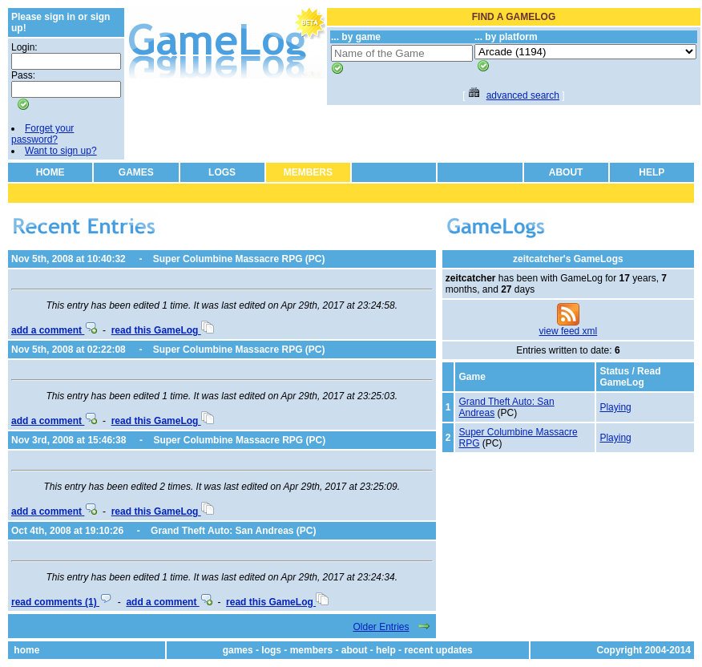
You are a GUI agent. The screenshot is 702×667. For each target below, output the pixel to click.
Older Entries (381, 627)
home (26, 650)
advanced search (522, 95)
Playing (615, 407)
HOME (50, 172)
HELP (651, 172)
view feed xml (568, 331)
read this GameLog (162, 330)
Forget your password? (42, 134)
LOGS (222, 172)
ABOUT (566, 172)
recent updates (438, 650)
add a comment (54, 330)
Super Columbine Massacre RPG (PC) (239, 259)
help (386, 650)
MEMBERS (308, 172)
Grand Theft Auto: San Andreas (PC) (233, 530)
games (238, 650)
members (311, 650)
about (354, 650)
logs (271, 650)
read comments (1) (61, 602)
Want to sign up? (61, 150)
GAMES (136, 172)
